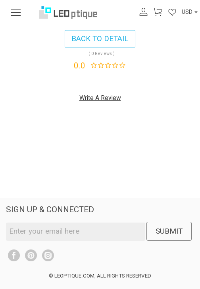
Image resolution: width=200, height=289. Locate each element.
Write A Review (100, 98)
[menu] (15, 12)
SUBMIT (169, 231)
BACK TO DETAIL (100, 38)
